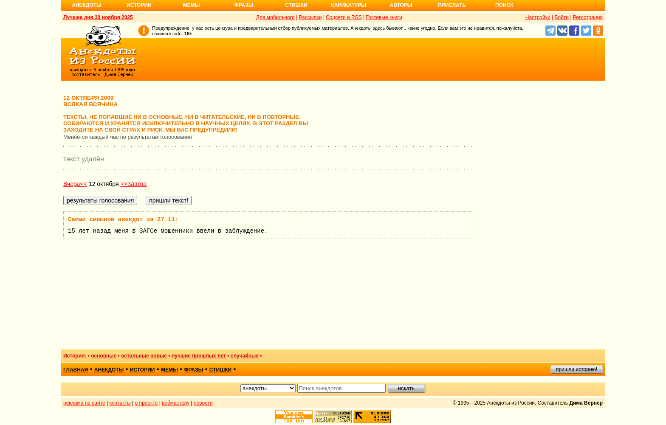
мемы (169, 370)
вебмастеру (175, 403)
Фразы (243, 5)
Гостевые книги (384, 17)
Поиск (504, 5)
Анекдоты (87, 5)
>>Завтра (133, 183)
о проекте (146, 403)
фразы (193, 370)
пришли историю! (576, 369)
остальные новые (144, 356)
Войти (561, 17)
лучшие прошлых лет (199, 356)
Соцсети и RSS (344, 17)
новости (203, 403)
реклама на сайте (84, 403)
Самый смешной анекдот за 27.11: (123, 219)
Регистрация (588, 17)
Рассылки (310, 17)
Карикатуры (348, 5)
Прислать (452, 5)
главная (75, 370)
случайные (245, 356)
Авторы (401, 5)
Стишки (296, 5)
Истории (139, 5)
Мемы (191, 5)
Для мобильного (275, 17)
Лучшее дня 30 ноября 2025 (98, 17)
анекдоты (109, 370)
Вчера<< (75, 183)
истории (142, 370)
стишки (220, 370)
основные (103, 356)
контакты (120, 403)
